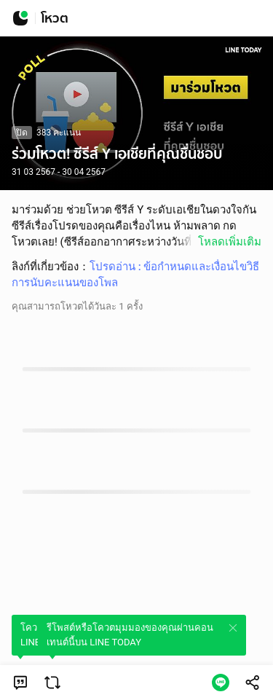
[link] (20, 682)
